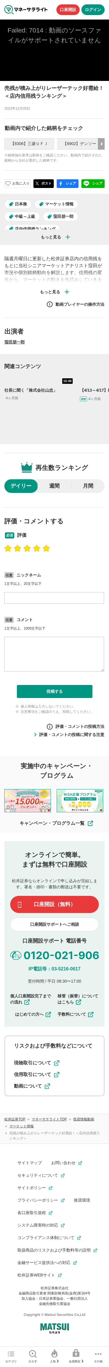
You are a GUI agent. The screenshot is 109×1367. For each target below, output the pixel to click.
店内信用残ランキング (35, 229)
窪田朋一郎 (63, 216)
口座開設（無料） (55, 904)
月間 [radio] (88, 486)
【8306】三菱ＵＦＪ (29, 143)
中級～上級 (25, 216)
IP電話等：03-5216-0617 (54, 968)
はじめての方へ (33, 1014)
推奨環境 (82, 1200)
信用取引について (36, 1074)
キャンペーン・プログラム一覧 (56, 823)
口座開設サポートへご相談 (54, 924)
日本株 (21, 204)
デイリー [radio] (20, 486)
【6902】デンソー (79, 143)
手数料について (76, 1014)
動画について (32, 1086)
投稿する (55, 691)
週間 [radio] (54, 486)
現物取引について (36, 1063)
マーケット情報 (59, 204)
